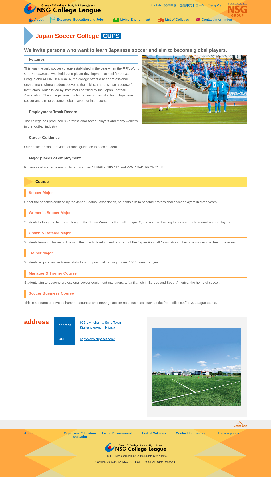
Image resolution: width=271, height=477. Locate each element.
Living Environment (131, 19)
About (36, 19)
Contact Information (214, 19)
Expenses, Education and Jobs (77, 19)
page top (240, 424)
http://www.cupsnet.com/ (97, 339)
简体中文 (170, 5)
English (155, 5)
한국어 (200, 5)
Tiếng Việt (215, 5)
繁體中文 (186, 5)
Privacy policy (228, 433)
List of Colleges (173, 19)
